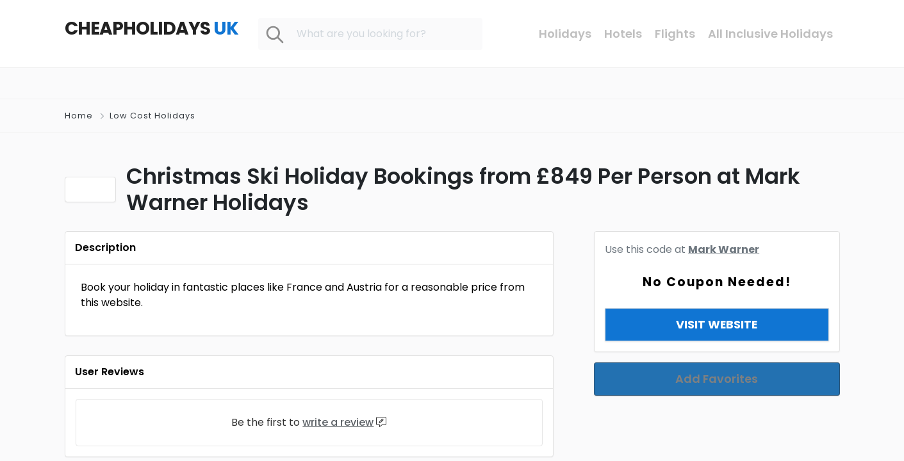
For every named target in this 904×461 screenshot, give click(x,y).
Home (79, 115)
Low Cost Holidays (152, 115)
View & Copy (716, 309)
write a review (338, 422)
